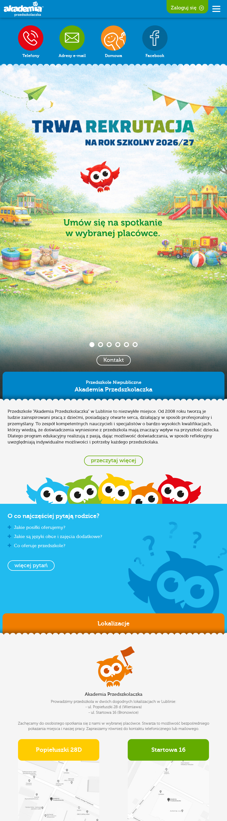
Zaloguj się (187, 8)
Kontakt (113, 360)
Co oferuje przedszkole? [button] (36, 545)
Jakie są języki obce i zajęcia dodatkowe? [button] (55, 536)
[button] (31, 565)
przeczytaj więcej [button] (113, 460)
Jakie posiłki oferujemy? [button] (36, 527)
